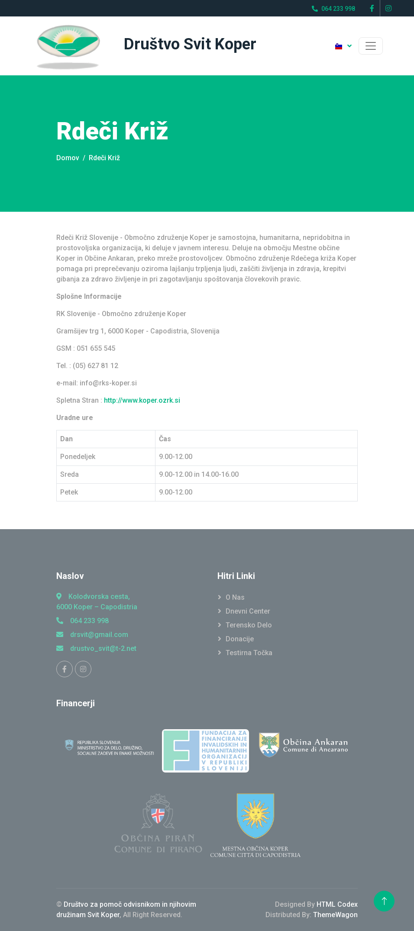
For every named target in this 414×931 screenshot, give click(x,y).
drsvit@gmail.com (92, 634)
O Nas (235, 597)
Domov (67, 158)
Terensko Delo (249, 625)
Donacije (240, 639)
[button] (343, 46)
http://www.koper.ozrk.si (142, 400)
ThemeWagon (335, 915)
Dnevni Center (248, 611)
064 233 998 (82, 621)
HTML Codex (337, 904)
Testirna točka (249, 653)
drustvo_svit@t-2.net (96, 648)
